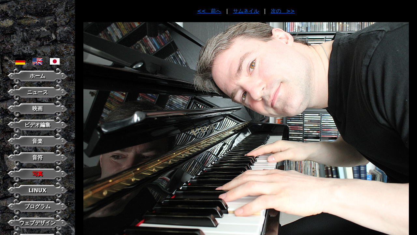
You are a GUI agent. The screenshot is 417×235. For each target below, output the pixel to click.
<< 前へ (209, 11)
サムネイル (246, 11)
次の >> (283, 11)
